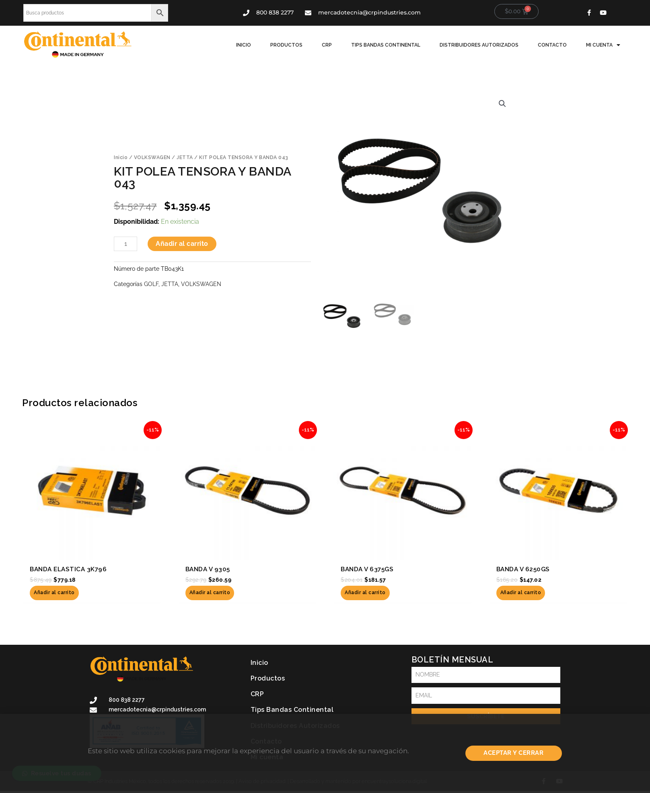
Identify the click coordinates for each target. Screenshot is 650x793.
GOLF (151, 283)
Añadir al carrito (182, 243)
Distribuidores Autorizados (479, 45)
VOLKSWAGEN (152, 157)
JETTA (185, 157)
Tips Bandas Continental (385, 45)
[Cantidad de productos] (125, 244)
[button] (502, 103)
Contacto (552, 45)
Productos (286, 45)
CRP (327, 45)
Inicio (243, 45)
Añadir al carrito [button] (54, 593)
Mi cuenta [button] (603, 45)
